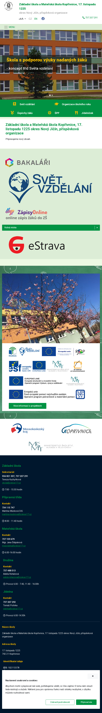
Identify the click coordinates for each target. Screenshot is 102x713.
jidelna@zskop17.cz (13, 608)
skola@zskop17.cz (11, 483)
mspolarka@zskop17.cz (14, 545)
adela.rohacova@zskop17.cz (17, 577)
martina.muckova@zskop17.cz (17, 514)
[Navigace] (9, 27)
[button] (22, 18)
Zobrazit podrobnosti (60, 702)
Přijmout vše (86, 702)
